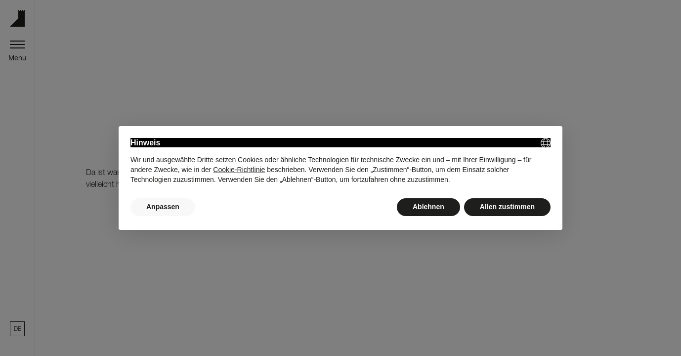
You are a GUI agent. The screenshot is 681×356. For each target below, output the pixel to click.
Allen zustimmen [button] (507, 207)
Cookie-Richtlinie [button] (239, 170)
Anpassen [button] (162, 207)
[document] (340, 161)
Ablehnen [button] (428, 207)
